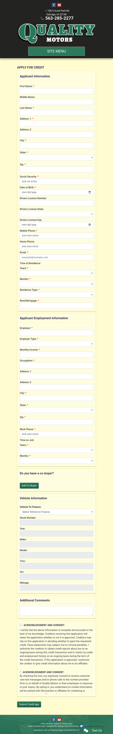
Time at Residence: (30, 263)
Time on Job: (27, 440)
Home (43, 724)
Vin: (22, 571)
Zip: (22, 164)
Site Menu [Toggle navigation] (56, 51)
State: (23, 152)
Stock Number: (28, 517)
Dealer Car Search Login (37, 726)
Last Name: (26, 107)
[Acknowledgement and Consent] (21, 625)
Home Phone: (27, 241)
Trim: (22, 561)
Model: (23, 550)
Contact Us (57, 724)
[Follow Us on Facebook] (54, 5)
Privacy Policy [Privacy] (67, 724)
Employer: (25, 328)
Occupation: (26, 360)
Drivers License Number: (33, 198)
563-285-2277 (59, 18)
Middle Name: (27, 97)
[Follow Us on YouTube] (59, 5)
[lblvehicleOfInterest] (56, 512)
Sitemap (60, 726)
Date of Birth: (27, 187)
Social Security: (28, 176)
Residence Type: (29, 289)
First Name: (26, 86)
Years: (23, 268)
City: (22, 140)
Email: (23, 252)
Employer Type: (28, 338)
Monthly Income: (29, 349)
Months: (24, 279)
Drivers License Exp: (31, 219)
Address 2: (25, 129)
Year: (22, 528)
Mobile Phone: (28, 230)
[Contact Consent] (21, 672)
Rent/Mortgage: (28, 300)
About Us (49, 724)
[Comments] (56, 611)
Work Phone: (27, 429)
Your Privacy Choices (74, 726)
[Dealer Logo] (56, 33)
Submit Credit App (29, 704)
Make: (23, 539)
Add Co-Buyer (29, 485)
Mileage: (24, 582)
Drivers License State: (32, 209)
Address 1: (25, 118)
